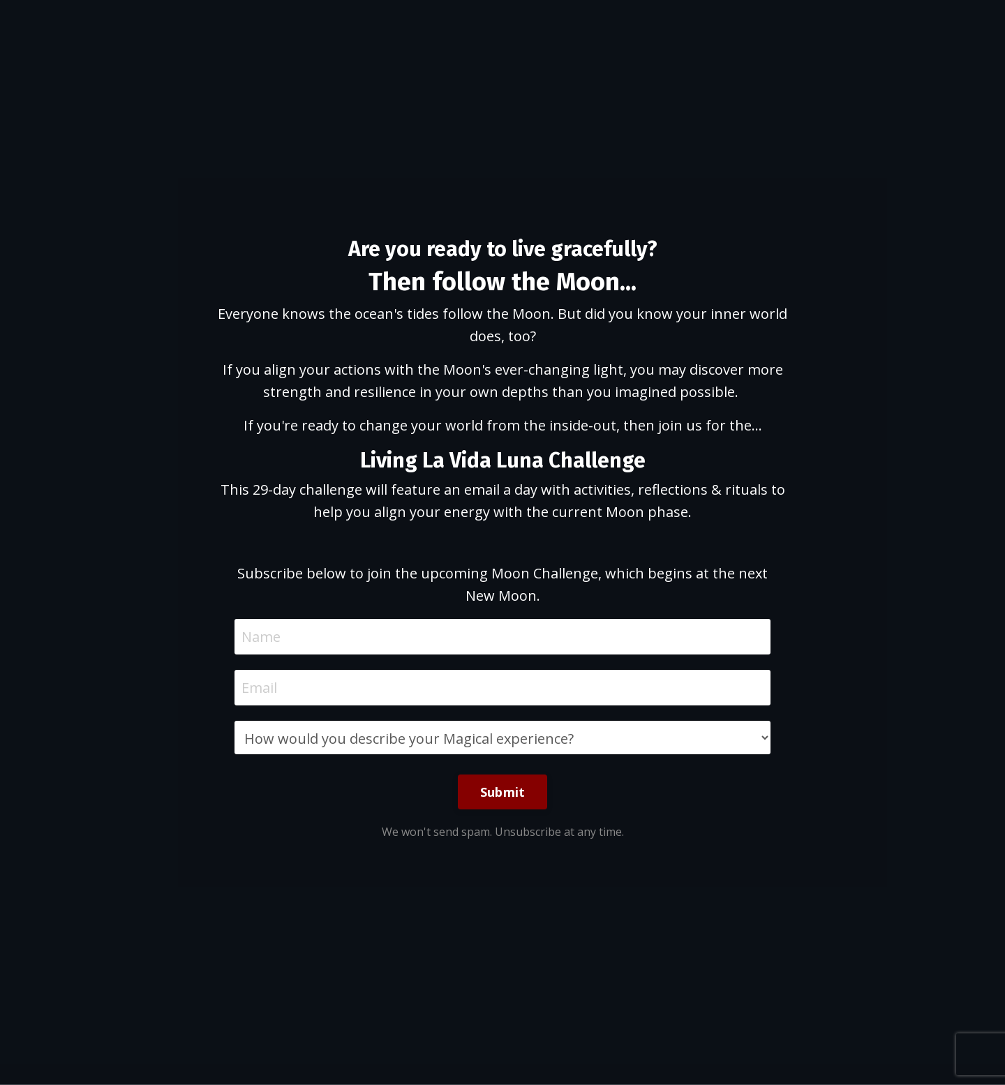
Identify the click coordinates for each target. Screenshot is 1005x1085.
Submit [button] (503, 792)
